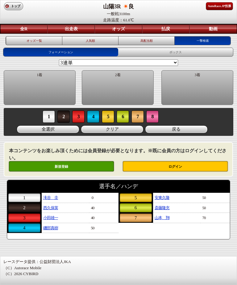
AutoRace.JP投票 (219, 6)
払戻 (165, 29)
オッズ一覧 (34, 40)
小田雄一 (50, 217)
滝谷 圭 (50, 197)
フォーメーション (60, 52)
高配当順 (146, 40)
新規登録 (61, 166)
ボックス (175, 52)
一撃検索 (203, 40)
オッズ (118, 29)
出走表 (71, 29)
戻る (176, 129)
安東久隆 (162, 197)
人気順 (90, 40)
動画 (213, 29)
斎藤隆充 (162, 207)
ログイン (175, 166)
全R (23, 29)
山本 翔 (162, 217)
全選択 (48, 129)
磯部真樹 (50, 228)
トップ (15, 6)
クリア (112, 129)
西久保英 (50, 207)
